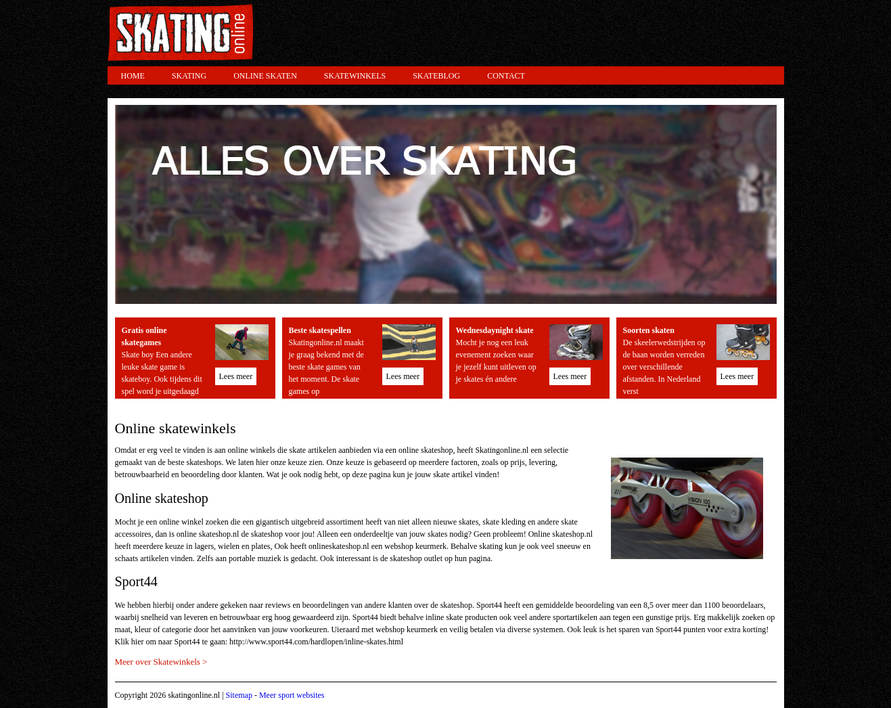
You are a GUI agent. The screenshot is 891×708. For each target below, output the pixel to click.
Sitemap (239, 695)
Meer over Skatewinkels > (161, 662)
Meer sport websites (292, 695)
